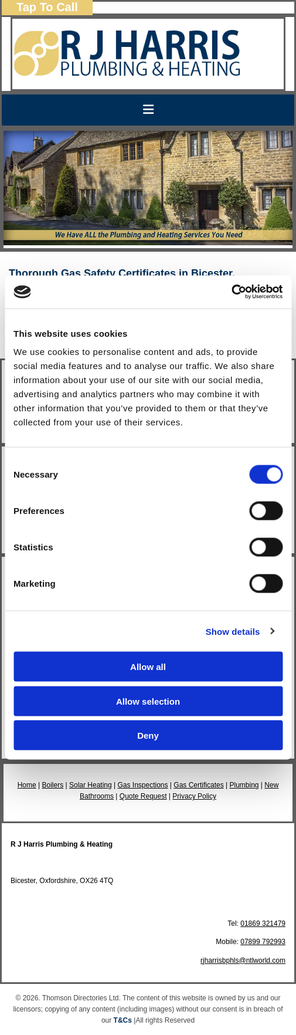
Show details (233, 631)
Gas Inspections (142, 785)
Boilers (52, 785)
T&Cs (123, 1020)
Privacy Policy (194, 796)
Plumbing (243, 785)
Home (27, 785)
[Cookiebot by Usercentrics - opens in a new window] (231, 292)
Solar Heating (90, 785)
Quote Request (143, 796)
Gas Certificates (198, 785)
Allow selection (148, 701)
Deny (148, 735)
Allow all (148, 667)
